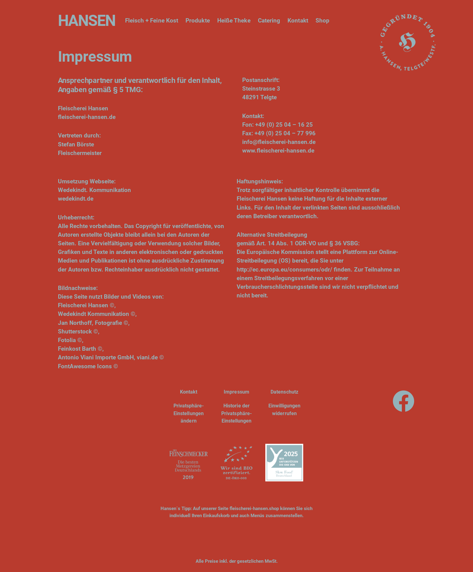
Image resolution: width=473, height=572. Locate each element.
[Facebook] (403, 399)
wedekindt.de (75, 198)
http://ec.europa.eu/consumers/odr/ (284, 269)
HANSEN (86, 21)
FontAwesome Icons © (88, 366)
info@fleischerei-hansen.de (279, 142)
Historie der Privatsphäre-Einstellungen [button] (236, 413)
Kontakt (188, 392)
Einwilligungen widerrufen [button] (284, 409)
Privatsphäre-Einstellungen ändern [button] (188, 413)
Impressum (236, 392)
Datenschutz (284, 392)
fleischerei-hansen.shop (254, 508)
